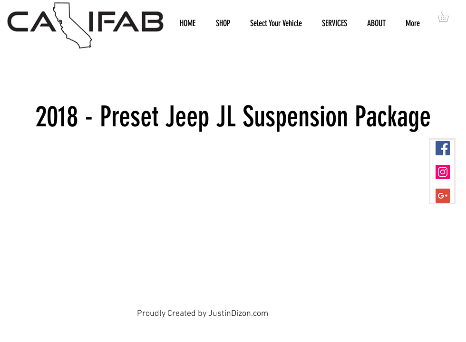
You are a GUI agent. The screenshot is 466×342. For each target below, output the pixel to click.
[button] (447, 17)
